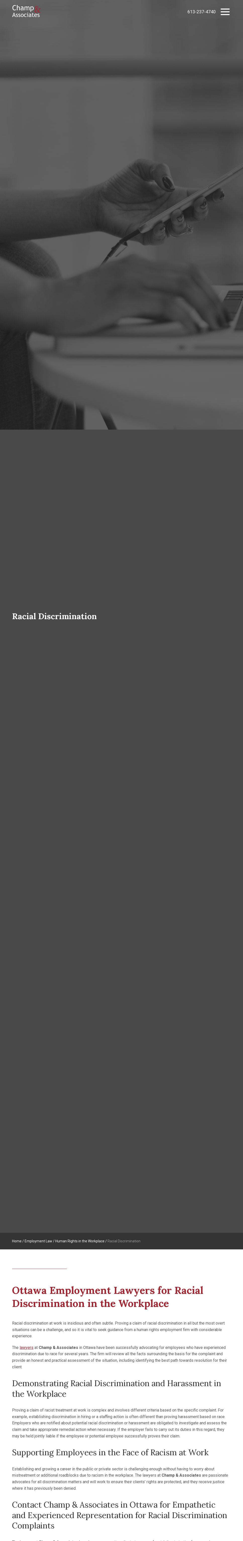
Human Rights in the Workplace (80, 1241)
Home (17, 1241)
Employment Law (38, 1241)
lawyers (26, 1347)
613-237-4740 (201, 11)
